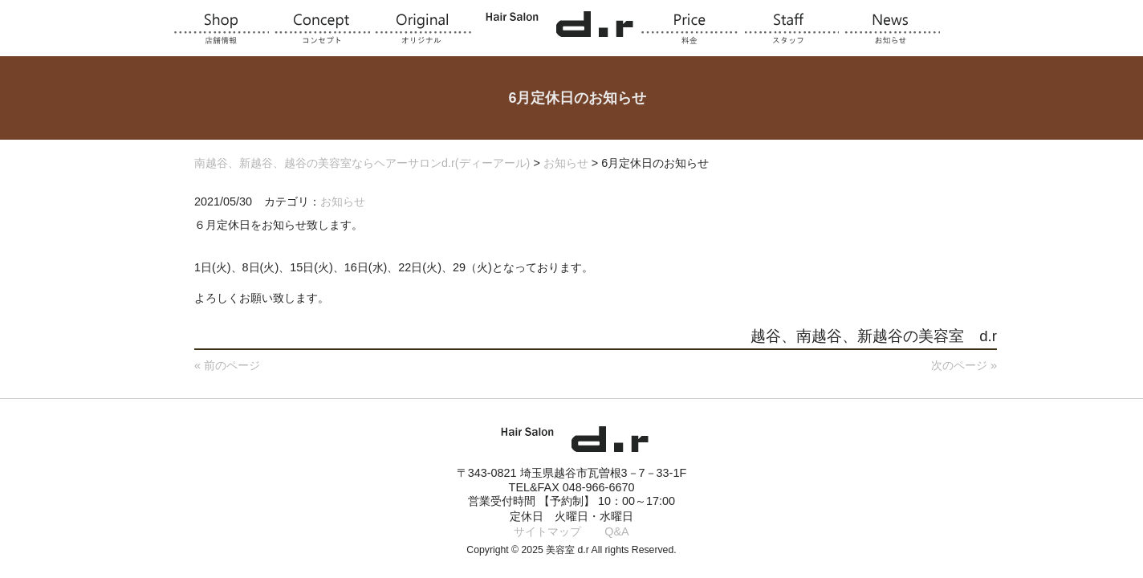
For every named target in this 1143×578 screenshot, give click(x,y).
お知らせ (342, 201)
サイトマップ (547, 531)
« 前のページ (227, 365)
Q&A (616, 531)
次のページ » (964, 365)
